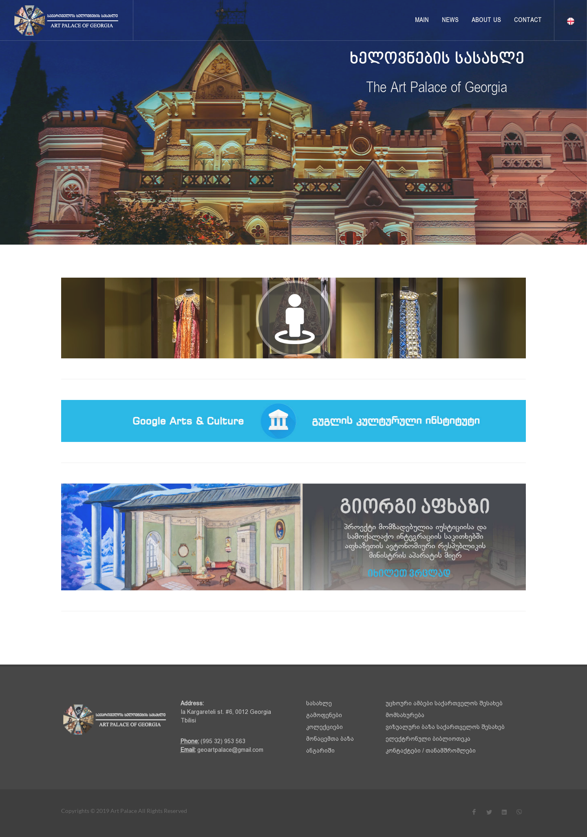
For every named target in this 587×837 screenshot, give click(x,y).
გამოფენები (324, 715)
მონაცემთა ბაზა (330, 738)
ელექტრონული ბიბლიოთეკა (428, 738)
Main (422, 20)
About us (486, 20)
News (450, 20)
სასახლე (319, 703)
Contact (528, 20)
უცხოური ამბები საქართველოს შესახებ (444, 703)
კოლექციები (324, 727)
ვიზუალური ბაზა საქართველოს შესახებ (445, 727)
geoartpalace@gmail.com (229, 749)
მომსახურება (405, 715)
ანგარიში (320, 750)
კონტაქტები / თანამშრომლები (431, 750)
